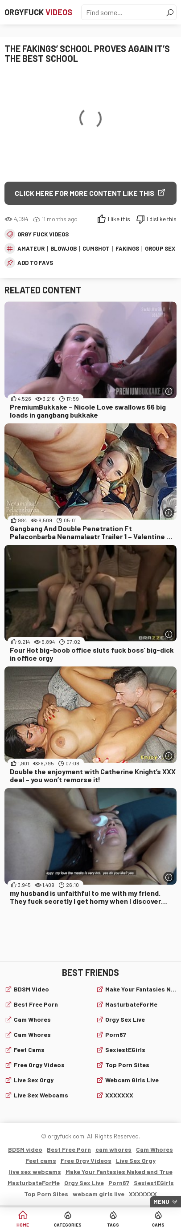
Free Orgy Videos (39, 1064)
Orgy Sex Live (125, 1019)
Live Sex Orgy (33, 1080)
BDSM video (31, 989)
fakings (127, 248)
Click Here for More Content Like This (84, 193)
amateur (31, 248)
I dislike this (162, 219)
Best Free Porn (36, 1004)
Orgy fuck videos (43, 234)
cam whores (32, 1019)
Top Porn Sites (127, 1064)
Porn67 (115, 1034)
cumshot (96, 248)
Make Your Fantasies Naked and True (141, 989)
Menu (161, 1201)
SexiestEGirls (125, 1049)
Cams (158, 1224)
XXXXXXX (119, 1095)
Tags (113, 1224)
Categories (68, 1224)
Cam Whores (32, 1034)
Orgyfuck (38, 12)
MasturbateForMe (131, 1004)
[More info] (168, 391)
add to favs (35, 263)
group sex (160, 248)
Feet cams (29, 1049)
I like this (119, 219)
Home (22, 1224)
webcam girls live (132, 1080)
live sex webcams (41, 1095)
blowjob (63, 248)
